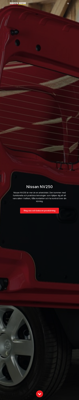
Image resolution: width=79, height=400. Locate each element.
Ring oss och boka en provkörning (39, 210)
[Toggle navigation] (68, 3)
